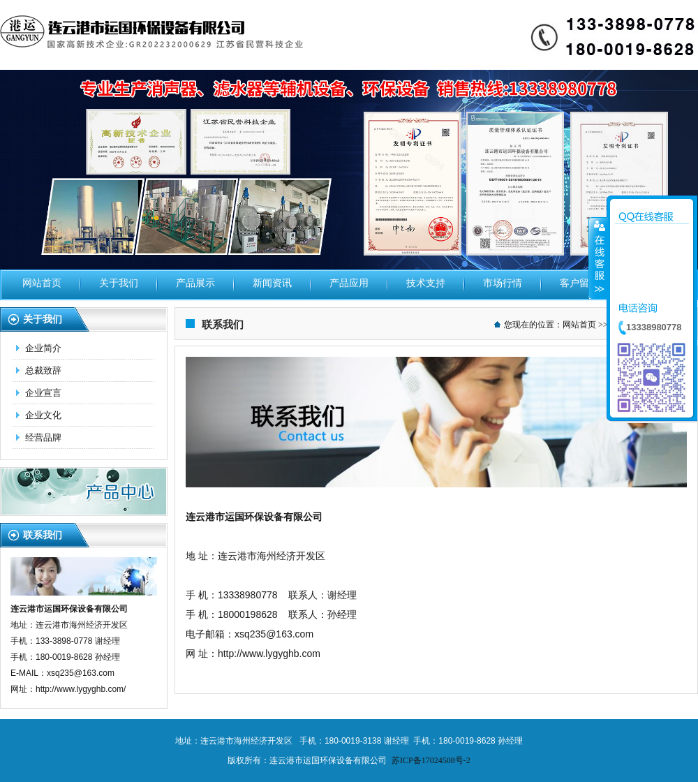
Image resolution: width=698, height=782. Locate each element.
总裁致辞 (43, 370)
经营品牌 (43, 437)
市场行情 (502, 283)
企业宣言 (43, 393)
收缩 (598, 257)
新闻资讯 (272, 283)
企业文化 (43, 415)
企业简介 (43, 348)
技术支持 (425, 283)
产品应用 (349, 283)
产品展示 (195, 283)
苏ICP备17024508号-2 (431, 760)
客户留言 (579, 283)
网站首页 (41, 283)
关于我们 (118, 283)
